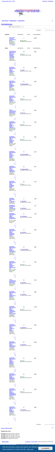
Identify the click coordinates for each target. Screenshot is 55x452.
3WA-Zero (24, 327)
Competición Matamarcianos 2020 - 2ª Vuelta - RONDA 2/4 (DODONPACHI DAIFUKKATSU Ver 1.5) (12, 392)
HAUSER (13, 201)
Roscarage (24, 216)
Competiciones (6, 24)
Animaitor (13, 41)
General (13, 44)
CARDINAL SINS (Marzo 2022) (12, 199)
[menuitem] (10, 1)
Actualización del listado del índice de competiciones (12, 207)
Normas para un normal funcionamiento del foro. (12, 39)
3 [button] (49, 30)
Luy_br (23, 112)
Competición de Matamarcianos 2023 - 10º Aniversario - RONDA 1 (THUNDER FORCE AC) (12, 54)
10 (15, 355)
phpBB (24, 444)
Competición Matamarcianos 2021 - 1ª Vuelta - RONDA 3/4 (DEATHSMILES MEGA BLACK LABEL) (12, 310)
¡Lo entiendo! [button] (45, 448)
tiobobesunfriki (25, 83)
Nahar (23, 70)
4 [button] (51, 30)
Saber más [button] (30, 449)
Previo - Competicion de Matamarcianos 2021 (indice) (12, 281)
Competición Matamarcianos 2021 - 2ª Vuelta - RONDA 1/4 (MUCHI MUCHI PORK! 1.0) (12, 265)
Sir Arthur (24, 208)
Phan (12, 58)
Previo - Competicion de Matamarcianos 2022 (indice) (12, 111)
